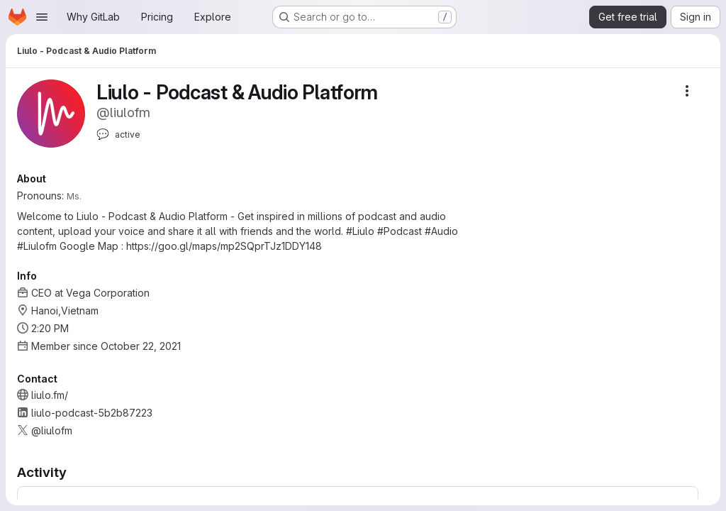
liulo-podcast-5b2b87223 (91, 413)
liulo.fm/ (49, 395)
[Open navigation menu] (41, 17)
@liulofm (51, 430)
